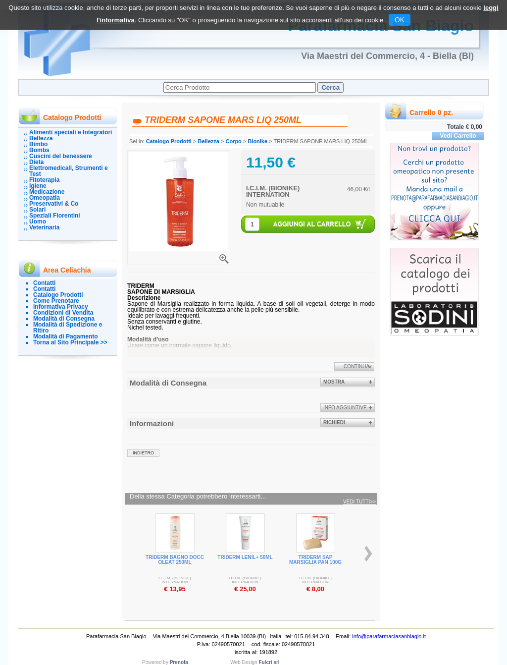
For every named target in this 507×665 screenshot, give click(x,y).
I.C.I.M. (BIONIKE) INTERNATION (273, 191)
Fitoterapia (44, 179)
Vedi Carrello (458, 135)
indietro (143, 452)
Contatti (44, 282)
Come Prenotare (56, 300)
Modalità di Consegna (64, 318)
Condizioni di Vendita (63, 312)
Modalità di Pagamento (65, 336)
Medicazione (46, 191)
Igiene (38, 185)
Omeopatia (44, 197)
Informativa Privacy (60, 306)
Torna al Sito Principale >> (70, 342)
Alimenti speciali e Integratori (70, 132)
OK (400, 20)
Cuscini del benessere (60, 156)
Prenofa (179, 662)
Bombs (39, 150)
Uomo (37, 221)
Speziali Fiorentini (54, 215)
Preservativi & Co (53, 203)
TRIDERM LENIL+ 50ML (244, 557)
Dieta (36, 162)
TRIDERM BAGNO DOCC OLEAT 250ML (175, 559)
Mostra (334, 382)
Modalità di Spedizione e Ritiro (67, 327)
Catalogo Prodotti (58, 294)
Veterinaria (44, 227)
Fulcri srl (268, 662)
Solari (37, 209)
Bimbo (38, 144)
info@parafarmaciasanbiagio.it (389, 636)
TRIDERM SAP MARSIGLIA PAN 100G (315, 559)
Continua (356, 366)
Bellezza (40, 138)
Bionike (257, 141)
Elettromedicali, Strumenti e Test (68, 171)
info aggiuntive (345, 407)
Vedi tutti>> (359, 501)
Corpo (233, 141)
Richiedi (334, 422)
